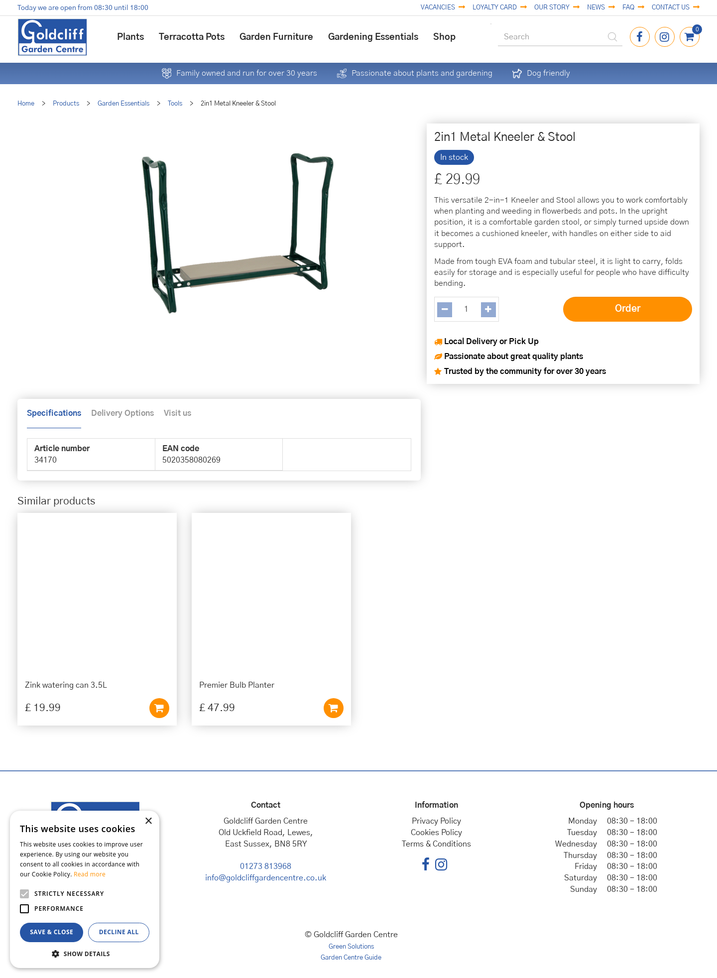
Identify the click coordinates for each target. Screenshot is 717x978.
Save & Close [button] (51, 932)
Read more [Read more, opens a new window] (90, 874)
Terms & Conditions (436, 844)
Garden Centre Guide (351, 958)
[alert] (84, 889)
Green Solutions (351, 947)
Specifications (54, 413)
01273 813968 (265, 866)
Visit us (177, 413)
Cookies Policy (436, 833)
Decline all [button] (119, 932)
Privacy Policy (436, 821)
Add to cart (159, 708)
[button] (84, 953)
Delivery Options (122, 413)
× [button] (148, 821)
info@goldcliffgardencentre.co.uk (265, 878)
